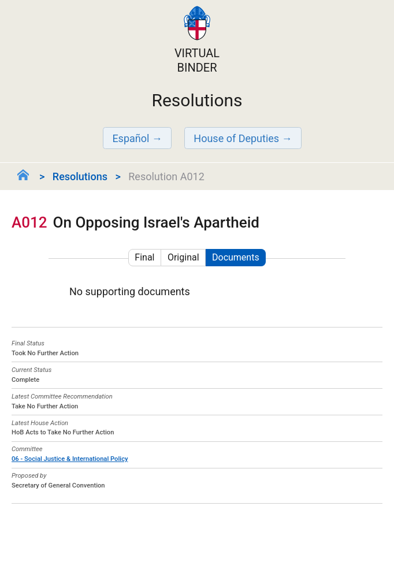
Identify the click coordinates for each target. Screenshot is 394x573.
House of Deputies (236, 138)
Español (130, 138)
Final (144, 257)
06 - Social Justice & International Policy (70, 459)
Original (183, 257)
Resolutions (80, 176)
